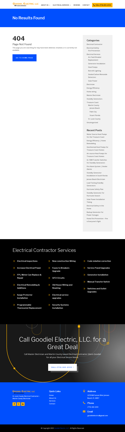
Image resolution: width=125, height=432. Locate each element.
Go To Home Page (24, 58)
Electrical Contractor (94, 44)
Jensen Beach (95, 108)
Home (51, 395)
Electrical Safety (93, 48)
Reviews (77, 5)
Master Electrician (93, 95)
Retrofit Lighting (94, 71)
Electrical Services (61, 5)
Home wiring (91, 92)
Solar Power (92, 81)
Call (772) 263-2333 (112, 320)
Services (52, 401)
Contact (86, 5)
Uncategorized (92, 122)
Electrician (91, 84)
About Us (44, 5)
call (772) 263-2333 (103, 5)
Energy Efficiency (93, 88)
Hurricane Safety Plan (95, 189)
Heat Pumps (92, 67)
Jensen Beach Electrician (96, 179)
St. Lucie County (94, 119)
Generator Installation (96, 64)
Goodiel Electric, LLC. (61, 428)
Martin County (93, 105)
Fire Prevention (94, 51)
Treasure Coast (93, 102)
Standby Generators (94, 99)
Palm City (93, 112)
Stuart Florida (95, 115)
